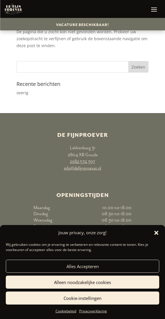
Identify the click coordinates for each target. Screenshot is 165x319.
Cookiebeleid (65, 311)
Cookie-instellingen (82, 298)
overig (22, 92)
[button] (156, 233)
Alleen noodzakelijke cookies (82, 282)
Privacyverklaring (93, 311)
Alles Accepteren (82, 266)
